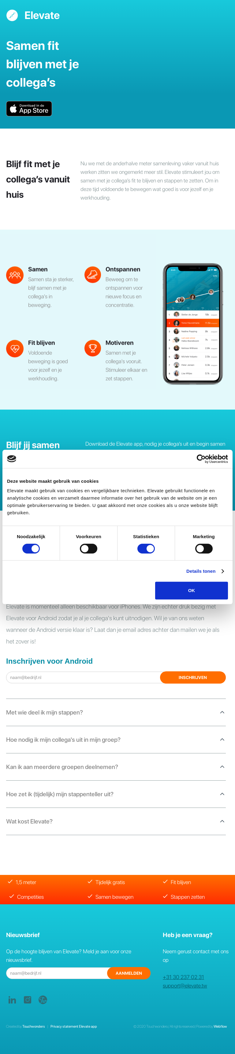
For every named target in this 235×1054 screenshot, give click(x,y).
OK (191, 590)
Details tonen (200, 571)
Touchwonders (34, 1026)
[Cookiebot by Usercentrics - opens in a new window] (201, 458)
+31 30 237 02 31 (183, 977)
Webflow (220, 1026)
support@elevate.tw (185, 985)
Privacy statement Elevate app (73, 1026)
